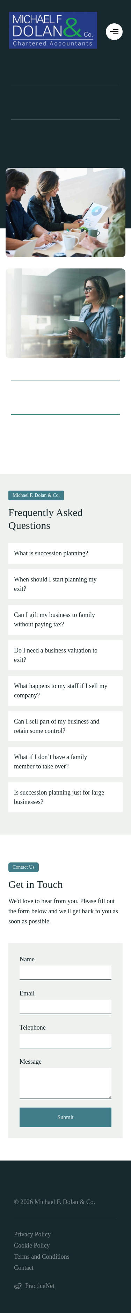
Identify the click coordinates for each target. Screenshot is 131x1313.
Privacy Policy (32, 1234)
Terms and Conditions (42, 1256)
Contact (24, 1267)
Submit (65, 1117)
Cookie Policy (32, 1245)
